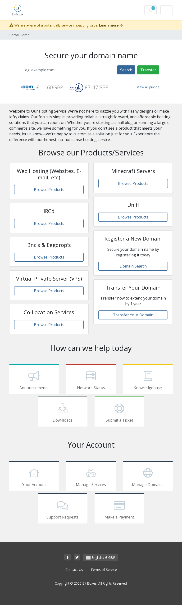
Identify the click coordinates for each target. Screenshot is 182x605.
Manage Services (91, 476)
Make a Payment (119, 509)
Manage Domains (148, 476)
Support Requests (62, 509)
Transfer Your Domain (133, 315)
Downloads (62, 412)
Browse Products (49, 189)
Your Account (34, 476)
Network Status (91, 379)
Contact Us (74, 569)
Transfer (148, 70)
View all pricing (148, 87)
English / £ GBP (100, 557)
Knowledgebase (148, 379)
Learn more (111, 25)
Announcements (34, 379)
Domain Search (133, 266)
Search (126, 70)
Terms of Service (104, 569)
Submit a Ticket (119, 412)
